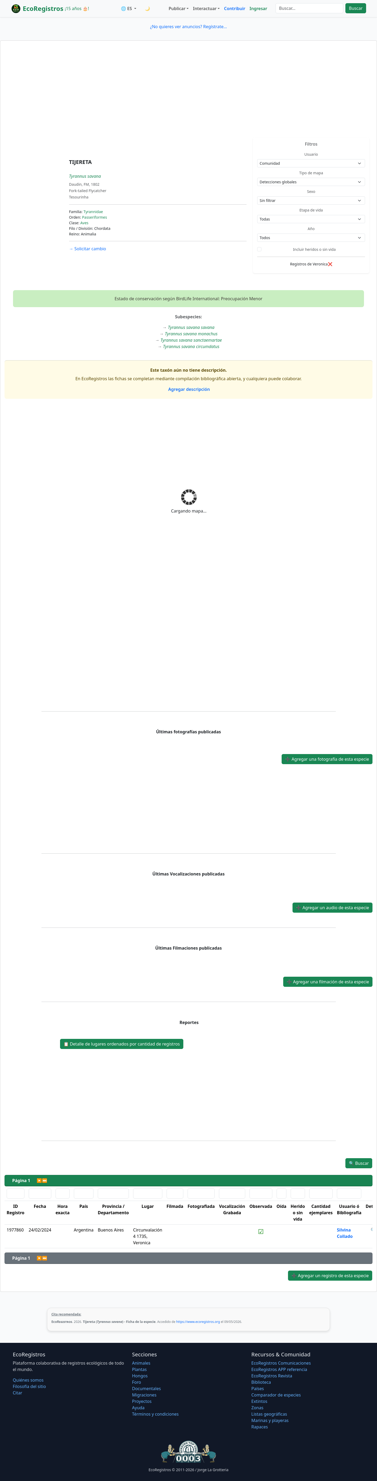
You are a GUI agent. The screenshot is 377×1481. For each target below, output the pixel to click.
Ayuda (138, 1408)
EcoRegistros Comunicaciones (281, 1363)
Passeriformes (94, 217)
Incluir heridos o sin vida (314, 249)
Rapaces (259, 1427)
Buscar (355, 8)
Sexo (311, 191)
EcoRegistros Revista (271, 1376)
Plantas (139, 1369)
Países (257, 1388)
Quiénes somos (28, 1380)
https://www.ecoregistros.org (198, 1321)
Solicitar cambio (87, 249)
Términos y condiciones (155, 1414)
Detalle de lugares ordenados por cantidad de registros (121, 1044)
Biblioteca (261, 1382)
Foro (136, 1382)
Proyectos (141, 1401)
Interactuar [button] (205, 8)
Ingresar (258, 8)
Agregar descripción (188, 389)
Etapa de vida (311, 210)
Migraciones (144, 1395)
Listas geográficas (269, 1414)
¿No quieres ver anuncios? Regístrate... (188, 26)
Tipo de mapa (311, 172)
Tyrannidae (93, 211)
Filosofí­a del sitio (29, 1386)
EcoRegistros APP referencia (279, 1369)
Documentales (146, 1388)
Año (311, 228)
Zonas (257, 1408)
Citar (17, 1393)
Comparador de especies (276, 1395)
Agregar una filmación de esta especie (328, 982)
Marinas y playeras (270, 1420)
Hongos (140, 1376)
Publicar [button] (177, 8)
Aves (84, 222)
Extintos (259, 1401)
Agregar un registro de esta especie (330, 1276)
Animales (141, 1363)
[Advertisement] (188, 97)
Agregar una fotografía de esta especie (327, 759)
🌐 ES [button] (127, 8)
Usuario (311, 154)
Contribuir (234, 8)
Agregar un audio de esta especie (332, 908)
